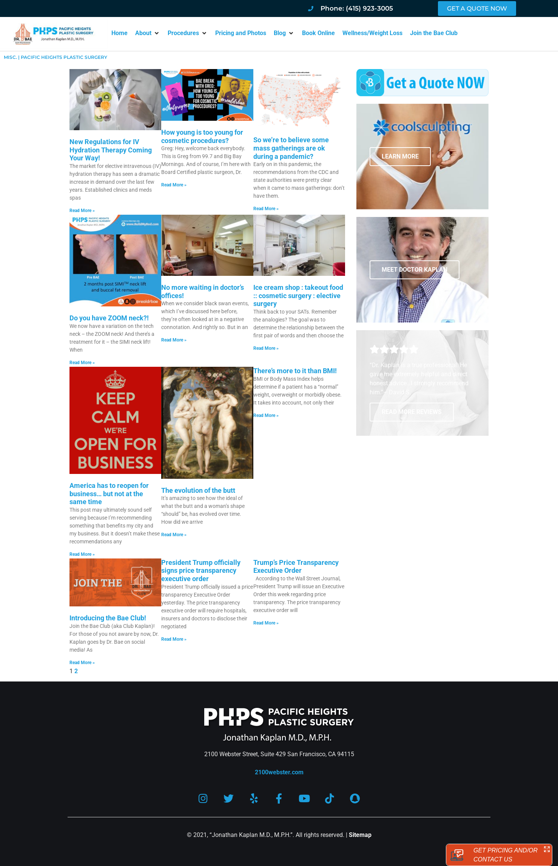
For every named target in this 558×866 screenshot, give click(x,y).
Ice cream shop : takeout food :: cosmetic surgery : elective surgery (298, 295)
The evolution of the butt (198, 490)
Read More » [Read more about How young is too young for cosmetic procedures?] (174, 185)
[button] (147, 33)
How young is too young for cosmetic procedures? (202, 136)
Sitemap (360, 834)
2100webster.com (279, 772)
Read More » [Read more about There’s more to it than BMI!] (266, 415)
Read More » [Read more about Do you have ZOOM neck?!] (82, 362)
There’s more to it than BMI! (295, 371)
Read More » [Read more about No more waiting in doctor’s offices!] (174, 340)
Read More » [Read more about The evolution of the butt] (174, 534)
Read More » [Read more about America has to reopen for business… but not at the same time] (82, 554)
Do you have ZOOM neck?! (109, 318)
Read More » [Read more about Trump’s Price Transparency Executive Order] (266, 623)
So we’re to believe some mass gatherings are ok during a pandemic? (291, 148)
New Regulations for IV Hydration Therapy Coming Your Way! (110, 150)
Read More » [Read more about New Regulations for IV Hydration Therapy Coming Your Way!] (82, 210)
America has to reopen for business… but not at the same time (109, 493)
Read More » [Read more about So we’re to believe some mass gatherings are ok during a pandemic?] (266, 208)
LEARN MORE (400, 156)
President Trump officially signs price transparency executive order (200, 570)
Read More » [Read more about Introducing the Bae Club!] (82, 662)
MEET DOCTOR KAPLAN (414, 269)
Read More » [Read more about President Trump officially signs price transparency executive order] (174, 639)
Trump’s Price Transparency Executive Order (296, 566)
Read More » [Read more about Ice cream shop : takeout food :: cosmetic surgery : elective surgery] (266, 348)
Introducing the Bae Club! (107, 618)
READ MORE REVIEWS (412, 411)
